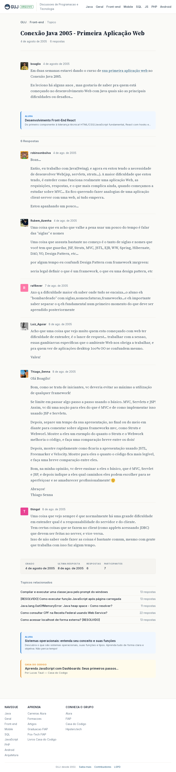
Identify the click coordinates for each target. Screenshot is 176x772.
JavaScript (11, 739)
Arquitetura (11, 755)
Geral (99, 7)
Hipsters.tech (74, 729)
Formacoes (35, 718)
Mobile (128, 7)
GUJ (23, 22)
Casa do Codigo (76, 724)
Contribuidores (102, 766)
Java (89, 7)
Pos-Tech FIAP (37, 734)
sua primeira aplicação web (125, 70)
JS (146, 7)
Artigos (32, 724)
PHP (154, 7)
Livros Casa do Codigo (42, 739)
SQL (139, 7)
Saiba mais (85, 766)
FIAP (68, 718)
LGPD (117, 766)
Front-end (37, 22)
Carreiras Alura (37, 713)
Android (165, 7)
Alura (69, 713)
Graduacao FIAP (38, 729)
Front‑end (113, 7)
